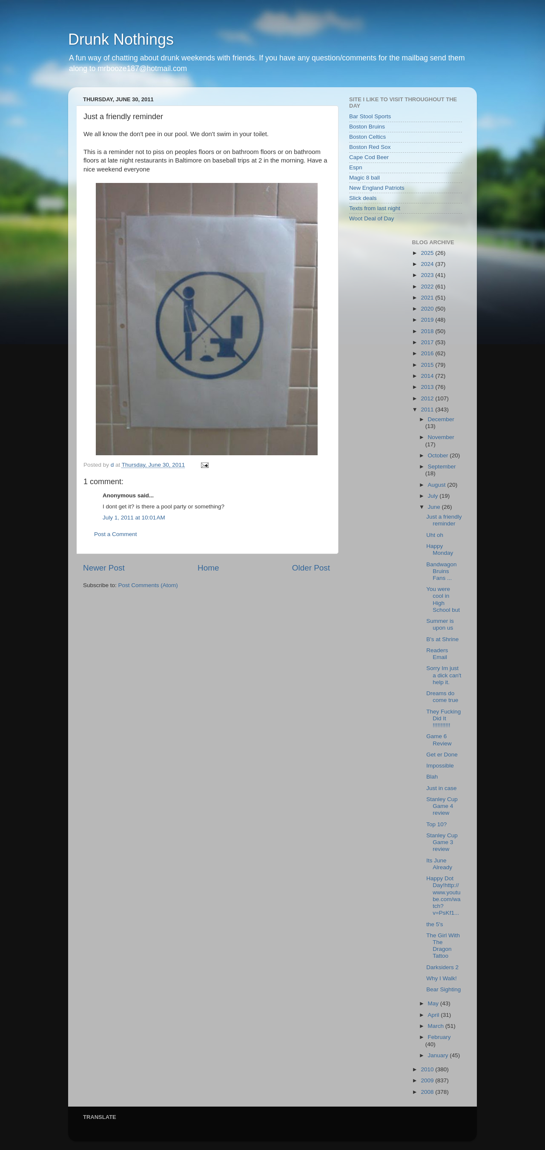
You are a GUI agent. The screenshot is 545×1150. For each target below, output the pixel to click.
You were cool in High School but (443, 599)
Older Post (311, 567)
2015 (428, 365)
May (434, 1003)
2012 (428, 398)
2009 (428, 1080)
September (442, 466)
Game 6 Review (438, 739)
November (441, 437)
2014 (428, 376)
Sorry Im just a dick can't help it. (443, 675)
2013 (428, 387)
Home (208, 567)
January (439, 1055)
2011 (428, 409)
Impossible (440, 765)
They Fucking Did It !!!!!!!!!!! (443, 718)
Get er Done (442, 754)
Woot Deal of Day (371, 218)
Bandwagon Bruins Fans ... (441, 571)
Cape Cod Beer (369, 157)
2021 (428, 297)
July (434, 496)
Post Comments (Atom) (148, 585)
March (436, 1026)
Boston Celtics (367, 137)
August (437, 485)
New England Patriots (376, 188)
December (441, 419)
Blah (432, 776)
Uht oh (434, 535)
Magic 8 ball (364, 177)
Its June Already (439, 863)
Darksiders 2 (442, 967)
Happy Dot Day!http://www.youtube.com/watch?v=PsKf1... (443, 895)
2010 (428, 1069)
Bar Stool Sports (370, 116)
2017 (428, 342)
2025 (428, 253)
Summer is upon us (440, 624)
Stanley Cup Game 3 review (442, 842)
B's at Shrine (442, 639)
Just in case (441, 788)
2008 (428, 1092)
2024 (428, 264)
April (434, 1015)
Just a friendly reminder (444, 520)
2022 (428, 286)
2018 (428, 331)
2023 (428, 275)
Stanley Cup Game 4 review (442, 806)
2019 (428, 320)
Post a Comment (115, 534)
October (439, 455)
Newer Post (104, 567)
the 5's (434, 924)
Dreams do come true (442, 696)
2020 (428, 308)
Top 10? (436, 824)
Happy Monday (439, 549)
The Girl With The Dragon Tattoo (443, 945)
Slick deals (363, 198)
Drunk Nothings (121, 39)
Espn (355, 167)
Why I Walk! (441, 978)
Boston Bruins (367, 126)
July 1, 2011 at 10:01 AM (134, 517)
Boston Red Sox (370, 147)
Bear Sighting (443, 989)
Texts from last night (374, 208)
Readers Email (437, 653)
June (435, 507)
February (439, 1037)
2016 (428, 353)
